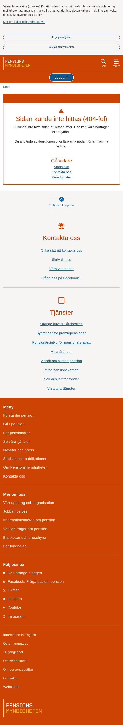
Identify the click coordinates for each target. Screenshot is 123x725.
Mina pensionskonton (61, 370)
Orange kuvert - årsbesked (61, 324)
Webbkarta (11, 687)
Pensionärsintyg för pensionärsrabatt (61, 342)
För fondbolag (15, 546)
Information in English (19, 635)
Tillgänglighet (13, 652)
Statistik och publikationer (24, 459)
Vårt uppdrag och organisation (28, 503)
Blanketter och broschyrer (25, 538)
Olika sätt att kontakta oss (61, 250)
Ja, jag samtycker (61, 37)
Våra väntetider (61, 269)
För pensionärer (16, 433)
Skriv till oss (61, 260)
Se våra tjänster (16, 442)
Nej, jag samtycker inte (61, 47)
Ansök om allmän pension (61, 361)
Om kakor (10, 678)
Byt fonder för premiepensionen (61, 333)
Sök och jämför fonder (61, 379)
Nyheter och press (18, 450)
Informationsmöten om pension (29, 520)
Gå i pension (13, 424)
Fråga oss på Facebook (68, 279)
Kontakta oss (61, 172)
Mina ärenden (61, 352)
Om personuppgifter (18, 669)
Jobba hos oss (15, 511)
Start (6, 86)
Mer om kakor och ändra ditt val (24, 22)
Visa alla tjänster (61, 388)
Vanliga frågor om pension (25, 529)
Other (15, 643)
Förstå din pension (19, 415)
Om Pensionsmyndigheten (25, 467)
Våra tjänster (61, 177)
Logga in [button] (61, 77)
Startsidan (61, 167)
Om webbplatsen (15, 661)
